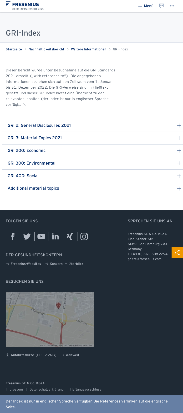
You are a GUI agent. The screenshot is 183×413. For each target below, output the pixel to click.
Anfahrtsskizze (31, 355)
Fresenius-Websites (23, 264)
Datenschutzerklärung (47, 389)
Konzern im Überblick (64, 264)
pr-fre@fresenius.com (145, 259)
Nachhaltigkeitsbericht (46, 49)
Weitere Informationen (88, 49)
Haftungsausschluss (85, 389)
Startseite (14, 49)
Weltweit (70, 355)
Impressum (14, 389)
